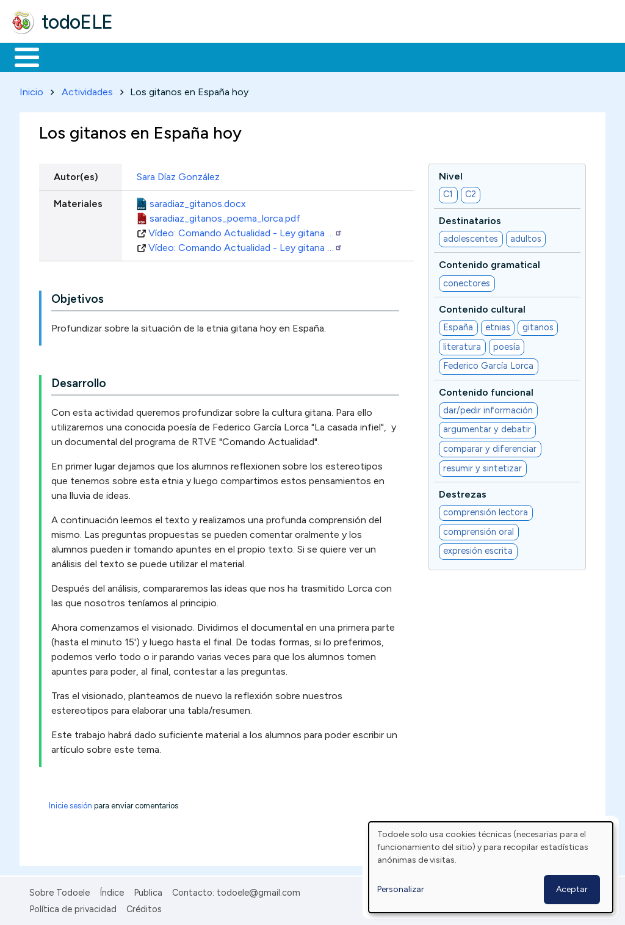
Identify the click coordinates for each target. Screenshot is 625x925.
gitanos (538, 325)
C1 (448, 192)
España (458, 325)
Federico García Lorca (488, 363)
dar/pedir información (488, 407)
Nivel (451, 174)
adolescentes (470, 236)
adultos (525, 236)
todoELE (77, 22)
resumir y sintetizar (482, 465)
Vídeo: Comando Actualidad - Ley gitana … (245, 230)
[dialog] (491, 867)
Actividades (87, 89)
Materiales (68, 56)
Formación (147, 56)
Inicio (20, 56)
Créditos (144, 906)
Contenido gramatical (489, 263)
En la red (288, 56)
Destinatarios (470, 218)
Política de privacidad (73, 906)
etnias (497, 325)
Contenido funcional (486, 390)
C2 (470, 192)
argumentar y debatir (487, 427)
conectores (466, 280)
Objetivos (77, 297)
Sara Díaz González (178, 174)
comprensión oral (478, 529)
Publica (148, 890)
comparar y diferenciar (489, 446)
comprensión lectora (485, 510)
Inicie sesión (70, 803)
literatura (462, 344)
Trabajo (220, 56)
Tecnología (365, 56)
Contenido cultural (482, 307)
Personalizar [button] (400, 889)
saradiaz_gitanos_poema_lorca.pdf (225, 216)
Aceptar (572, 889)
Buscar (501, 56)
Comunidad (446, 56)
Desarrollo (78, 381)
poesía (506, 344)
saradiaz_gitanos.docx (198, 201)
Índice (111, 890)
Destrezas (462, 492)
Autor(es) (76, 174)
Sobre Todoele (59, 890)
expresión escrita (478, 548)
